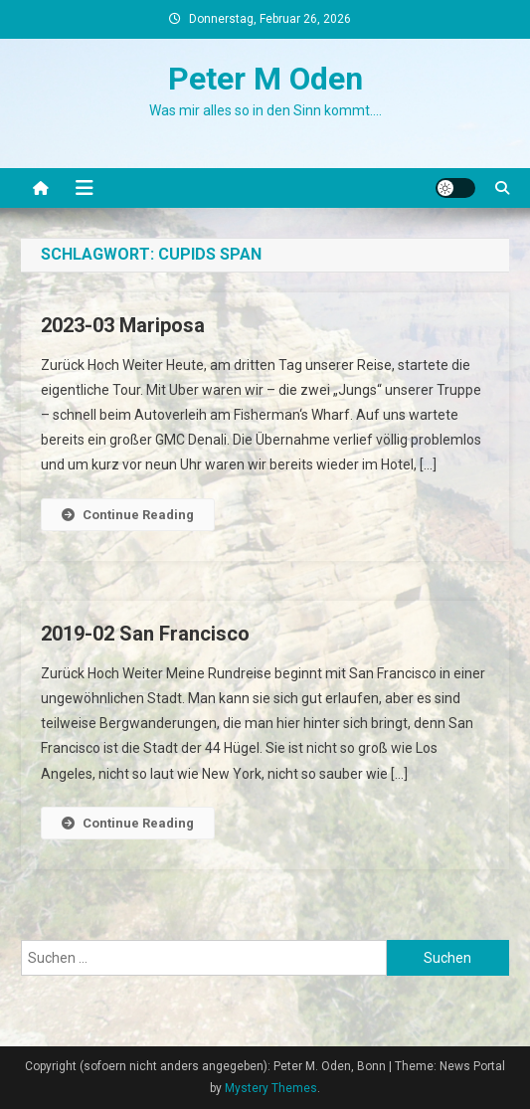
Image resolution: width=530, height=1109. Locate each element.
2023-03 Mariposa (123, 325)
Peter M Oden (265, 78)
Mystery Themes (271, 1088)
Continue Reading (128, 514)
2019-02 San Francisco (145, 634)
